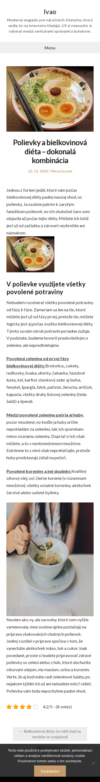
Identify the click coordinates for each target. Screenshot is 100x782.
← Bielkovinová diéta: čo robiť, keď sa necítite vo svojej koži (50, 734)
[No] (93, 763)
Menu (50, 47)
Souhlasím (50, 770)
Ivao (50, 11)
